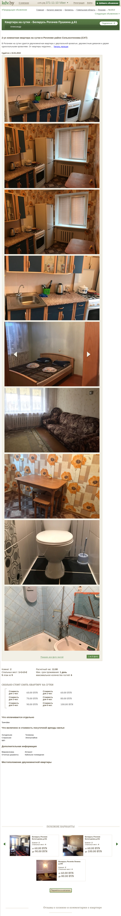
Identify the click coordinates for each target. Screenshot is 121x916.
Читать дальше (61, 46)
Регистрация (78, 3)
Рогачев (102, 10)
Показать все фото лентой (52, 657)
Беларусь (69, 10)
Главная (40, 10)
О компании (24, 3)
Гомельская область (85, 10)
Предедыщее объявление (14, 10)
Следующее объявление (107, 14)
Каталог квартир (54, 10)
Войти (89, 3)
